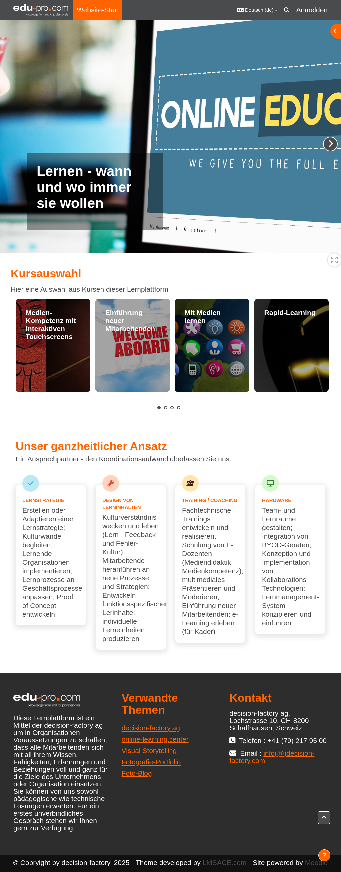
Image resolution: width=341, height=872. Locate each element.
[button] (257, 10)
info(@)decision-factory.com (271, 756)
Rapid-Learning (290, 312)
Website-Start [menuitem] (98, 10)
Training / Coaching (210, 500)
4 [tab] (178, 407)
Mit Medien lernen (203, 316)
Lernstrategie (43, 500)
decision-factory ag (151, 728)
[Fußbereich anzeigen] (324, 855)
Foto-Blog (137, 773)
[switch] (334, 260)
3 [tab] (172, 407)
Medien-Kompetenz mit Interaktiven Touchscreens (51, 324)
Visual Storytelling (149, 750)
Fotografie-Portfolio (151, 762)
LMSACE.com (225, 862)
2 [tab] (165, 407)
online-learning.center (155, 739)
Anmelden (312, 10)
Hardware (276, 500)
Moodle (316, 862)
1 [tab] (159, 407)
